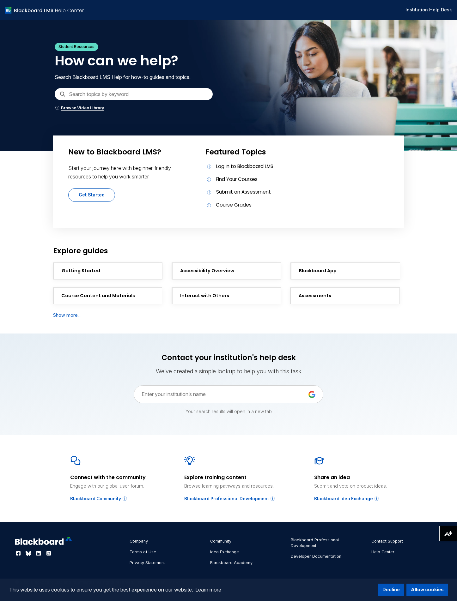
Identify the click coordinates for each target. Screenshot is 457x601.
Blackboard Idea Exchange (346, 498)
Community (220, 541)
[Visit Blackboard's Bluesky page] (29, 553)
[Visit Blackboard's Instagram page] (49, 553)
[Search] (134, 94)
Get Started (92, 194)
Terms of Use (143, 552)
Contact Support (387, 541)
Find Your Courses (237, 179)
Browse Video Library (79, 107)
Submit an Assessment (243, 192)
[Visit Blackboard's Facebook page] (19, 553)
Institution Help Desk (428, 9)
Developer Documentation (316, 556)
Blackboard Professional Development (229, 498)
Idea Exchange (224, 552)
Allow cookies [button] (427, 589)
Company (139, 541)
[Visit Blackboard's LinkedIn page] (39, 553)
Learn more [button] (208, 589)
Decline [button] (391, 589)
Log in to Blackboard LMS (244, 166)
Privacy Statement (147, 562)
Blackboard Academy (231, 562)
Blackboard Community (98, 498)
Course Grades (234, 204)
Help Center (382, 552)
